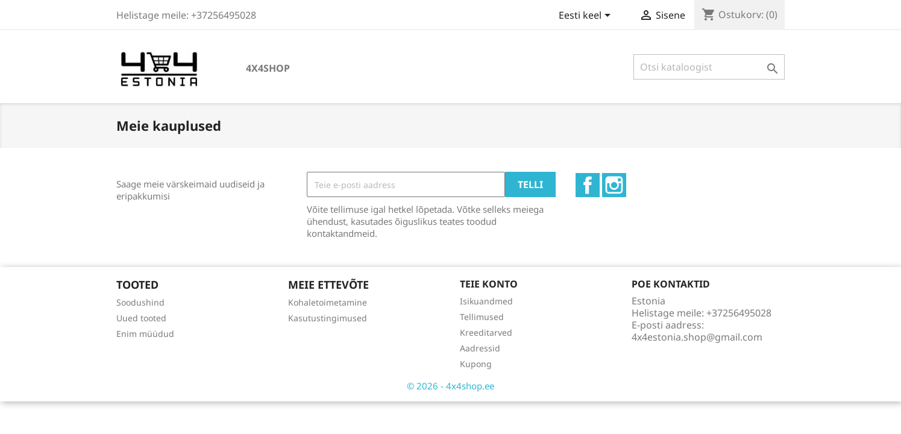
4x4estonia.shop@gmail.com (697, 337)
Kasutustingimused (327, 318)
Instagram (614, 185)
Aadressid (480, 348)
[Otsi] (709, 67)
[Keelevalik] (587, 16)
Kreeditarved (486, 332)
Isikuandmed (486, 301)
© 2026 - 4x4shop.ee (450, 386)
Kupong (476, 364)
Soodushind (140, 302)
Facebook (588, 185)
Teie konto (489, 284)
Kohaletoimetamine (327, 302)
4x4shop (268, 68)
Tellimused (482, 316)
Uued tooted (141, 318)
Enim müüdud (145, 333)
